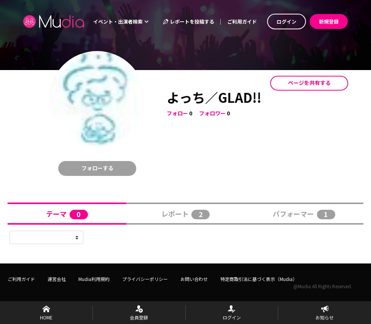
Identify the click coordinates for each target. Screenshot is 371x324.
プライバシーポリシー (145, 279)
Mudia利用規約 (94, 279)
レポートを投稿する (188, 21)
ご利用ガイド (242, 21)
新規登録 (329, 21)
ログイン (286, 21)
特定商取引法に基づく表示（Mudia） (258, 279)
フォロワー (212, 113)
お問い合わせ (194, 279)
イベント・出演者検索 (121, 21)
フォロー (177, 113)
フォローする (97, 168)
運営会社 (57, 279)
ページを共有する (309, 82)
